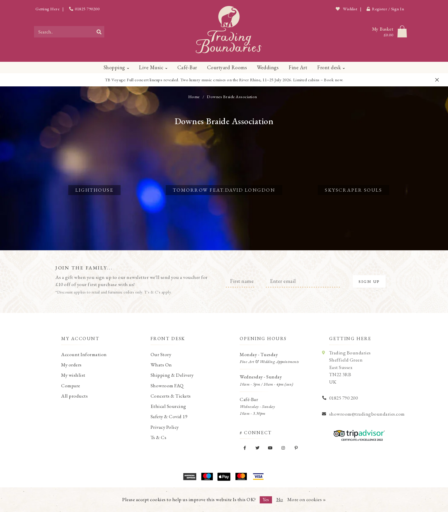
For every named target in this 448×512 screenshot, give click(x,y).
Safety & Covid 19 (169, 416)
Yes (266, 499)
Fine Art (298, 67)
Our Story (161, 354)
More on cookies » (306, 499)
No (279, 499)
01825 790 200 (343, 398)
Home (194, 96)
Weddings (268, 67)
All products (74, 396)
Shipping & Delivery (172, 375)
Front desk (329, 67)
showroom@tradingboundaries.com (367, 414)
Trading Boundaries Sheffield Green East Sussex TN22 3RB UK (350, 367)
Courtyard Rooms (227, 67)
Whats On (161, 365)
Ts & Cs (159, 437)
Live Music (151, 67)
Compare (70, 385)
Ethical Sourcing (168, 406)
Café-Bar (187, 67)
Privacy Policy (165, 427)
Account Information (84, 354)
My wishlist (73, 375)
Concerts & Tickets (171, 396)
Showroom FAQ (167, 385)
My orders (71, 365)
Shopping (114, 67)
